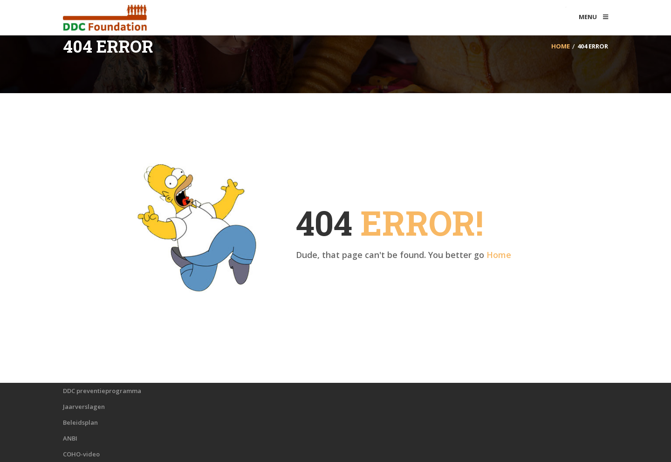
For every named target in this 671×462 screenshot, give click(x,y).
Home (498, 254)
